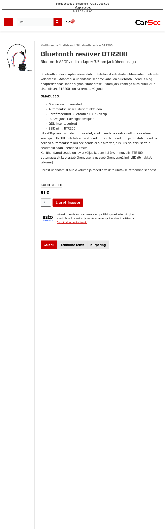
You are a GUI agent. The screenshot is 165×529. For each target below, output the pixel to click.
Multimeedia (49, 45)
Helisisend (67, 45)
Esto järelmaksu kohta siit (72, 222)
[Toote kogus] (46, 203)
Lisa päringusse (68, 202)
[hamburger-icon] (8, 22)
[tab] (49, 244)
